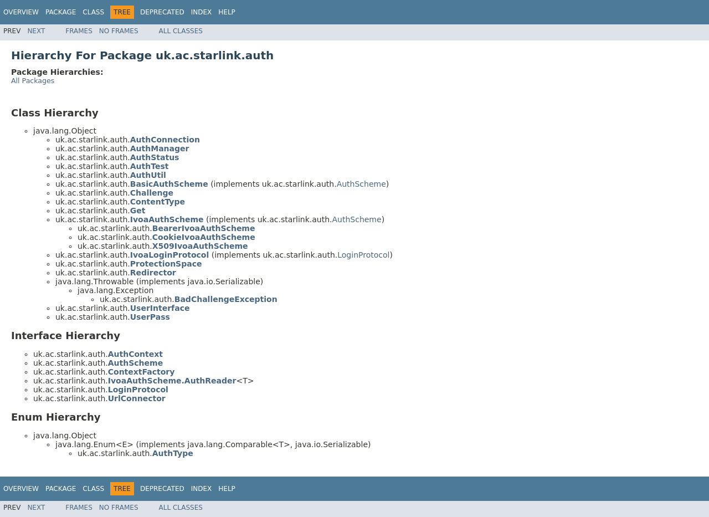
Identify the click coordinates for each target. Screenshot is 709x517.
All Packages (32, 80)
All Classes (181, 31)
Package (60, 12)
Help (226, 12)
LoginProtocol (363, 254)
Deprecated (162, 12)
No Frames (118, 31)
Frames (79, 31)
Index (201, 12)
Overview (21, 12)
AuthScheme (361, 184)
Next (36, 31)
